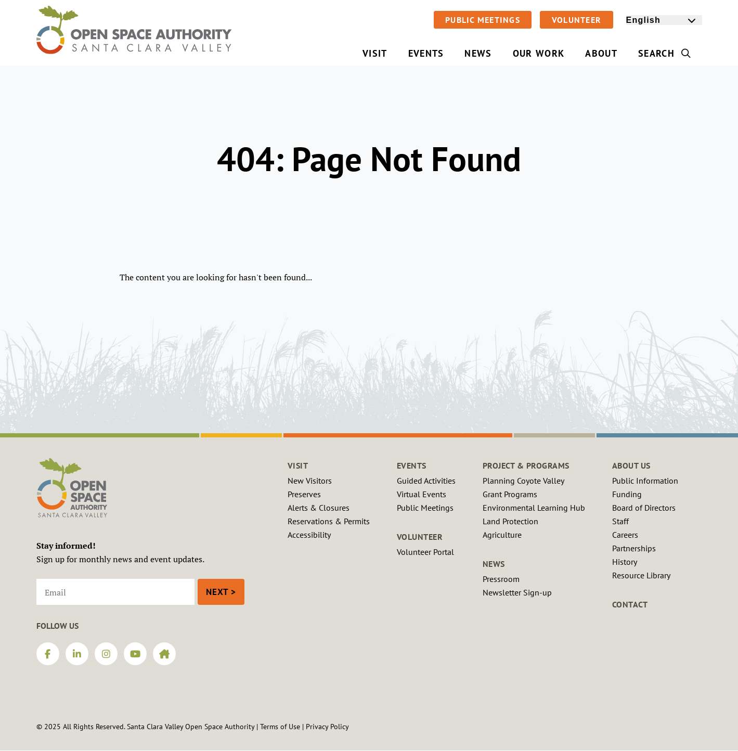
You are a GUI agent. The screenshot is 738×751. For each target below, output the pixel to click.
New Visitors (310, 480)
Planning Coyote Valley (523, 480)
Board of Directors (644, 507)
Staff (620, 521)
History (624, 561)
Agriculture (502, 534)
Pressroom (501, 579)
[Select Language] (664, 20)
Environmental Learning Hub (534, 507)
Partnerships (634, 548)
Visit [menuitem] (374, 53)
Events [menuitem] (426, 53)
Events (411, 465)
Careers (625, 534)
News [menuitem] (477, 53)
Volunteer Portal (425, 552)
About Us (631, 465)
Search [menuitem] (665, 53)
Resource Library (641, 575)
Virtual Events (421, 494)
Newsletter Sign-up (517, 592)
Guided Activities (426, 480)
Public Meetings (482, 20)
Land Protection (510, 521)
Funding (627, 494)
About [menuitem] (601, 53)
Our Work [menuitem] (539, 53)
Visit (298, 465)
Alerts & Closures (318, 507)
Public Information (645, 480)
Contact (630, 604)
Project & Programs (526, 465)
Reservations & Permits (329, 521)
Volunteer (576, 20)
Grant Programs (510, 494)
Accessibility (309, 534)
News (494, 564)
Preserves (304, 494)
